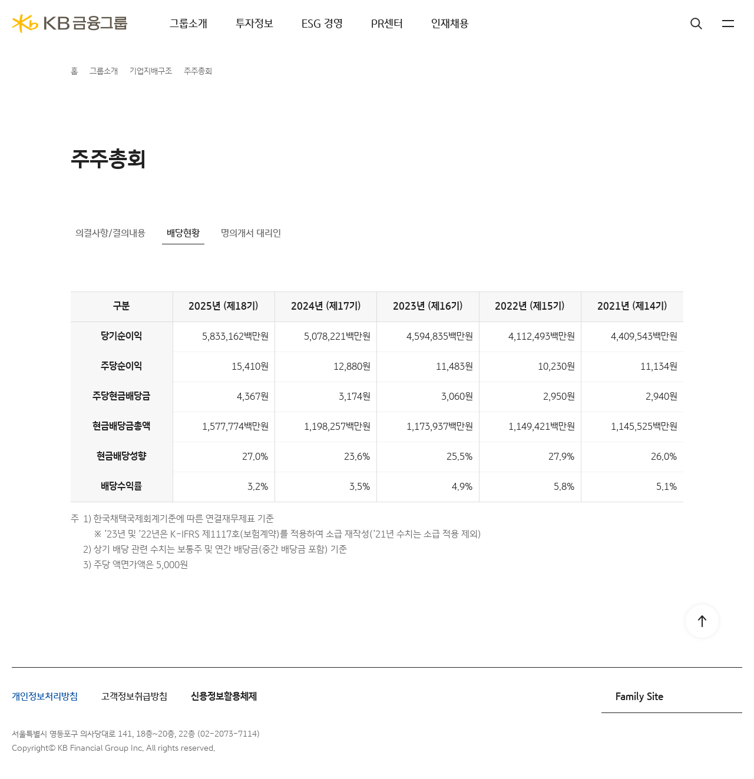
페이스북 (642, 741)
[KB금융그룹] (69, 23)
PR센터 (387, 24)
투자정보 (254, 24)
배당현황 (183, 233)
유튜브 (701, 741)
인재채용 (450, 24)
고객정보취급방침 (134, 697)
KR (706, 24)
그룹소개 (188, 24)
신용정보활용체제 (224, 697)
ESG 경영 (322, 24)
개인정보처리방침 (45, 697)
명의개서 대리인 (251, 233)
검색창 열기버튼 (671, 23)
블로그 (730, 741)
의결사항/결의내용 (110, 233)
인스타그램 (671, 741)
